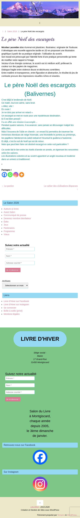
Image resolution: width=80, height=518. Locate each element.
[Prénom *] (20, 249)
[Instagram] (15, 174)
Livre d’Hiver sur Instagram (16, 304)
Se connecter (10, 308)
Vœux (6, 234)
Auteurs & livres (11, 209)
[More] (21, 174)
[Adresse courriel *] (20, 263)
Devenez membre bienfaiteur (17, 218)
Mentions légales (12, 314)
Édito (6, 221)
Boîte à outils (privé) (13, 311)
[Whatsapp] (10, 174)
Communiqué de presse (15, 215)
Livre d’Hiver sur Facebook (16, 301)
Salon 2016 (12, 31)
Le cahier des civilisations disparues (61, 187)
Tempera (61, 515)
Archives (6, 281)
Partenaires (9, 228)
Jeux (6, 225)
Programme (9, 231)
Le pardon (8, 186)
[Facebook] (4, 174)
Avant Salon (9, 212)
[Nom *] (20, 256)
